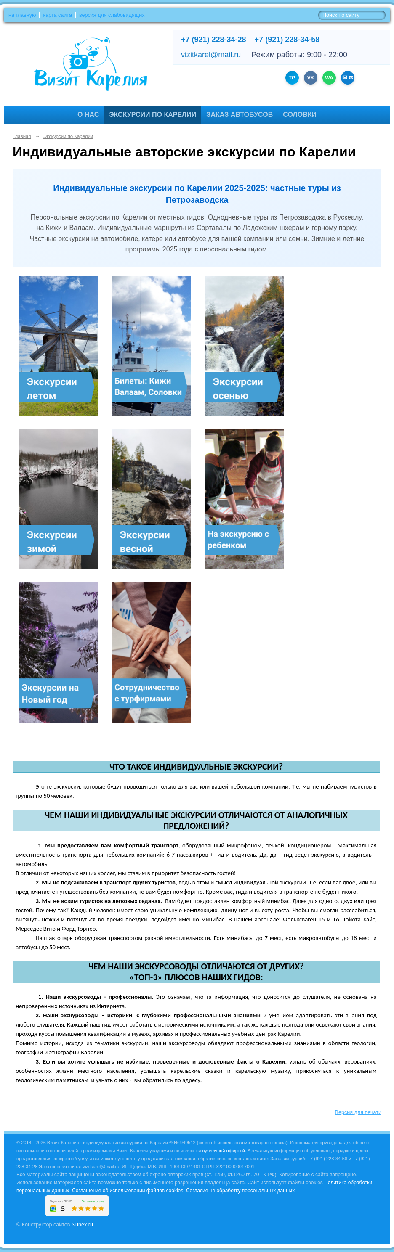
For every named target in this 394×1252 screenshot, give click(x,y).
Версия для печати (358, 1112)
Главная (22, 136)
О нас (88, 114)
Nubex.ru (82, 1225)
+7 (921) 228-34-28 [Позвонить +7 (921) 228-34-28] (213, 39)
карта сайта (57, 15)
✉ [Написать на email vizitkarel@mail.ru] (350, 78)
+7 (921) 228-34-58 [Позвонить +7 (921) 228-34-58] (287, 39)
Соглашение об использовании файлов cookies (128, 1191)
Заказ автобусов (239, 114)
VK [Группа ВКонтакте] (310, 78)
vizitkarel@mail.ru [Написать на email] (211, 54)
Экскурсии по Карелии (152, 114)
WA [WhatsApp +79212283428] (329, 78)
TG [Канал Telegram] (292, 78)
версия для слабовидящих (111, 15)
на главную (22, 15)
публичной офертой (223, 1150)
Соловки (300, 114)
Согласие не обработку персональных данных (240, 1191)
